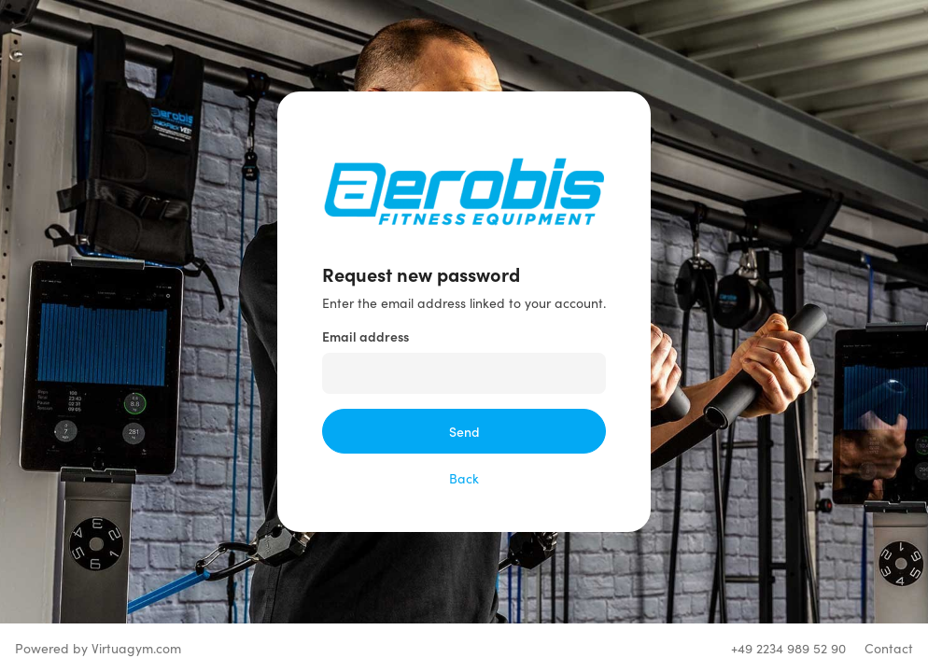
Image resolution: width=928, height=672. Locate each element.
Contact (889, 647)
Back (464, 478)
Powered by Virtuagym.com (98, 647)
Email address (365, 336)
